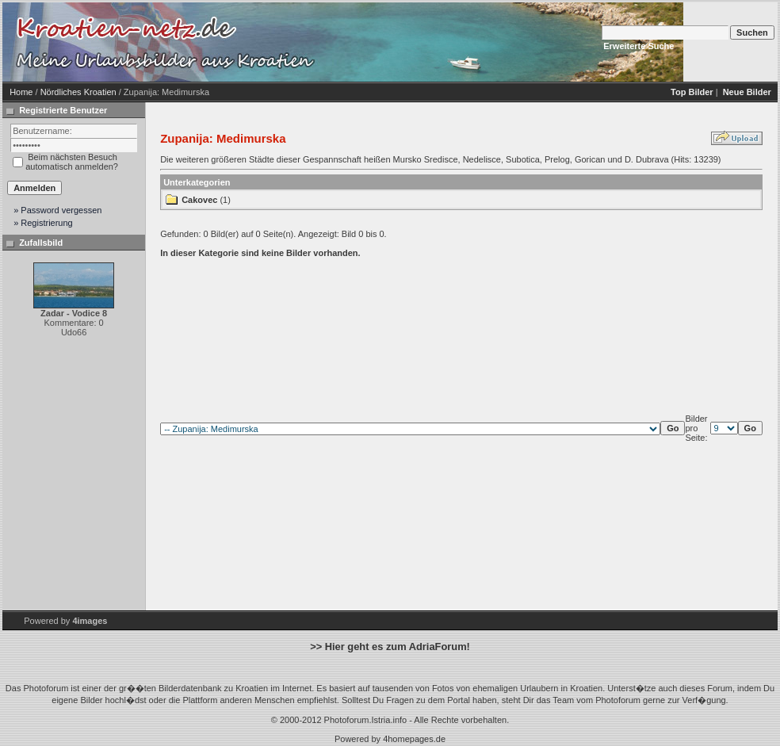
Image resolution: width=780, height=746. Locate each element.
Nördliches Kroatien (78, 92)
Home (21, 92)
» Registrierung (43, 223)
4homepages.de (414, 739)
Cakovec (199, 200)
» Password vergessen (57, 210)
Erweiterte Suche (638, 46)
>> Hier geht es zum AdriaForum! (390, 646)
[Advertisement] (454, 42)
